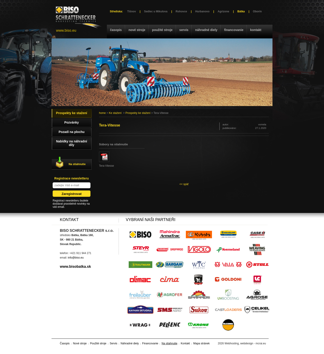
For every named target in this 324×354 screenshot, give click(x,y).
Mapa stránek (201, 343)
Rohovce (181, 11)
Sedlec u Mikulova (155, 11)
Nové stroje (136, 30)
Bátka (241, 11)
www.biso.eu (66, 30)
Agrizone (223, 11)
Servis (183, 30)
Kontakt (255, 30)
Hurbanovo (202, 11)
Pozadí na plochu (71, 132)
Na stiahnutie (77, 164)
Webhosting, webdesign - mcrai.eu (245, 343)
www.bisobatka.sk (75, 266)
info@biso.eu (75, 257)
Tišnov (131, 11)
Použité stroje (162, 30)
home (102, 113)
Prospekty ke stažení (137, 113)
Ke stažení (115, 113)
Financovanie (233, 30)
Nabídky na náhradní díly (71, 143)
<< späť (184, 184)
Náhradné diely (206, 30)
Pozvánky (71, 122)
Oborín (257, 11)
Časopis (116, 30)
